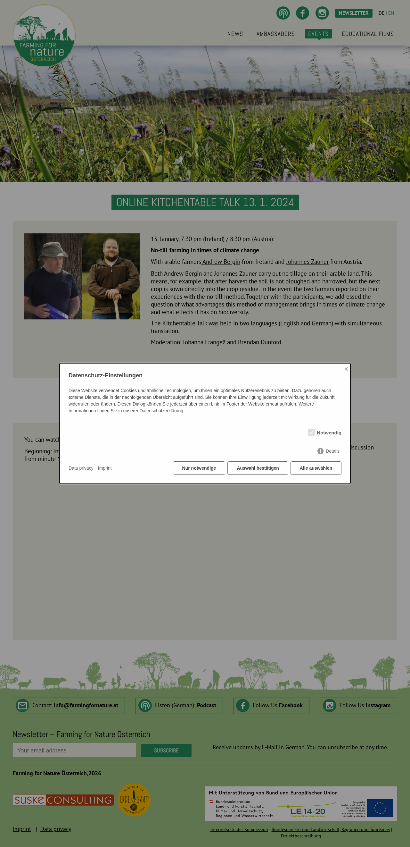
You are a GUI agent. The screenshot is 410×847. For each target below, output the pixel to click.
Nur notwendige (199, 468)
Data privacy (81, 468)
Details (333, 451)
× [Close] (346, 369)
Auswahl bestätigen (258, 468)
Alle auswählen (316, 468)
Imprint (105, 468)
